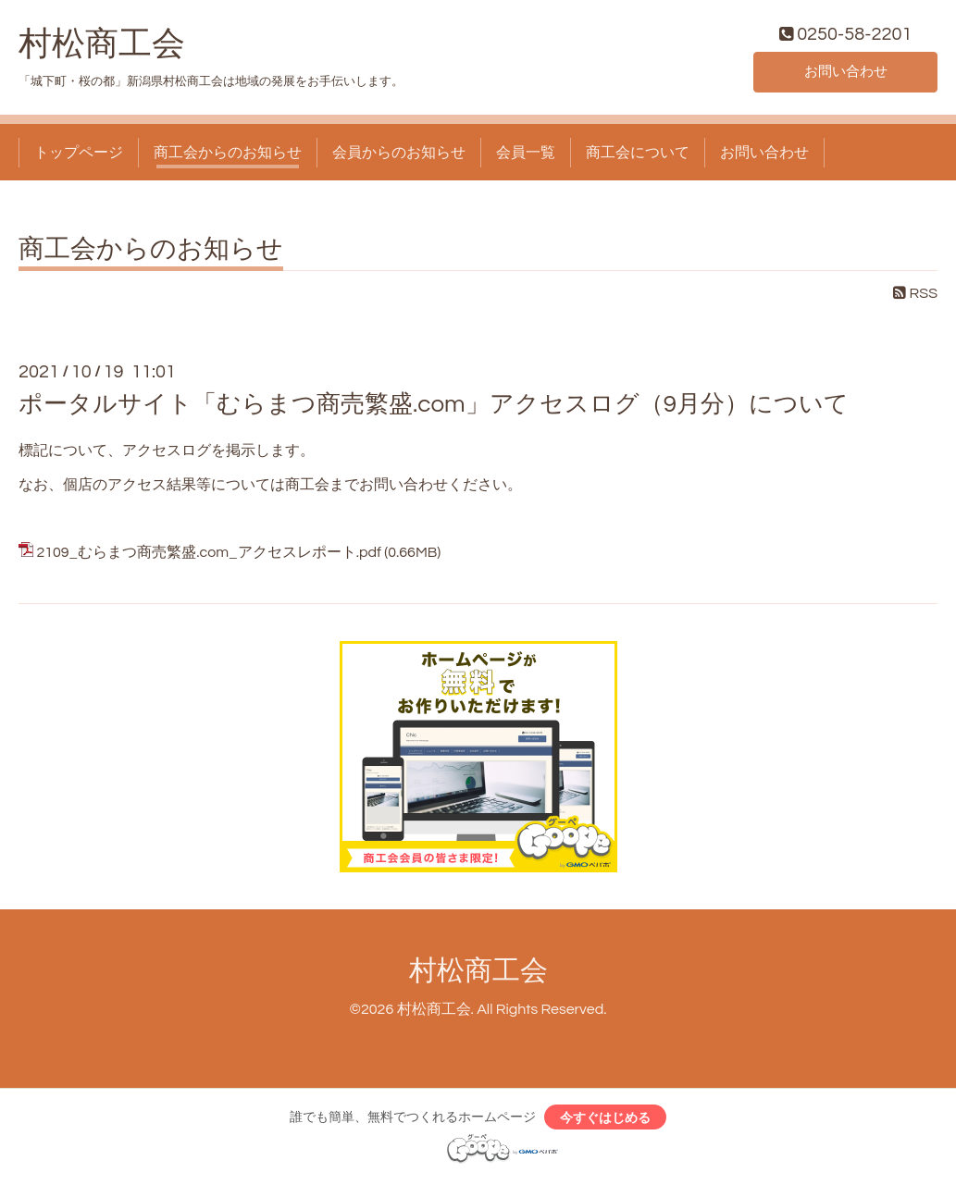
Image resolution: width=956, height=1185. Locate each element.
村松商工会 (102, 47)
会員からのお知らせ (399, 155)
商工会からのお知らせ (228, 155)
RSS (915, 297)
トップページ (78, 155)
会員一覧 (525, 155)
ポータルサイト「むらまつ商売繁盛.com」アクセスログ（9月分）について (434, 407)
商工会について (637, 155)
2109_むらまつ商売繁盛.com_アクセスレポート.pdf (208, 556)
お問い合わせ (845, 74)
